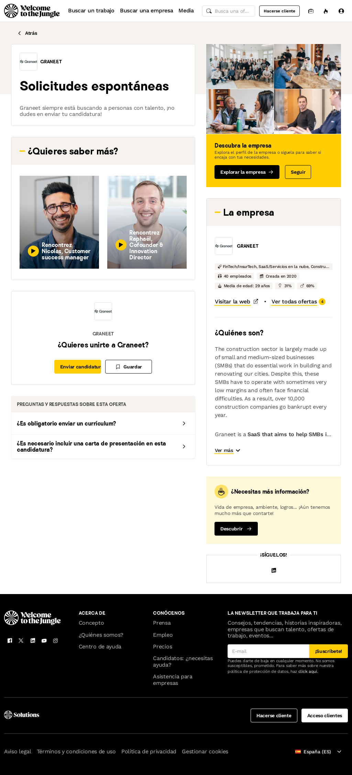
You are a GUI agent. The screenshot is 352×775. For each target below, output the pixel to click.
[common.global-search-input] (228, 11)
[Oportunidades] (326, 11)
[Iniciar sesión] (341, 11)
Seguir (298, 172)
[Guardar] (128, 367)
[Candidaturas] (311, 11)
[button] (28, 61)
